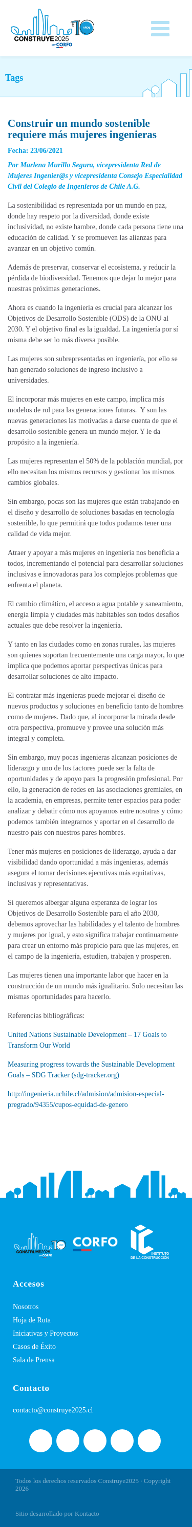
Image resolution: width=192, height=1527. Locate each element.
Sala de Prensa (34, 1360)
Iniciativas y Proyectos (45, 1333)
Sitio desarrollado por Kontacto (57, 1513)
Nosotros (26, 1307)
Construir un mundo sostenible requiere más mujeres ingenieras (82, 129)
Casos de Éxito (34, 1347)
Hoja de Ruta (32, 1320)
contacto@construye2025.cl (53, 1410)
